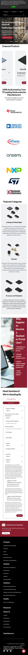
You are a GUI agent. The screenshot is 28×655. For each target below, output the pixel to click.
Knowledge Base (11, 399)
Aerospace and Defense (9, 567)
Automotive (6, 570)
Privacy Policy (13, 512)
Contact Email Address (12, 421)
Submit (20, 515)
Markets (15, 11)
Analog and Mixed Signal (9, 545)
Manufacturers (8, 633)
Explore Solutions (7, 37)
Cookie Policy (13, 646)
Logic (4, 551)
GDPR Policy (11, 648)
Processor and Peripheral (9, 560)
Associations (6, 621)
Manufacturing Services (9, 595)
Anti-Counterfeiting (8, 602)
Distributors (6, 618)
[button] (24, 651)
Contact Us (11, 403)
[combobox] (11, 15)
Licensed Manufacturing (9, 589)
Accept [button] (13, 6)
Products (7, 11)
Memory (5, 554)
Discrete (5, 548)
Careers (5, 615)
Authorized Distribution (9, 586)
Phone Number (9, 426)
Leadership (6, 624)
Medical (5, 576)
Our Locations (7, 627)
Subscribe (5, 533)
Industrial (5, 573)
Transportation (7, 579)
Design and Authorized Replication (12, 592)
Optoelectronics (7, 557)
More (21, 11)
